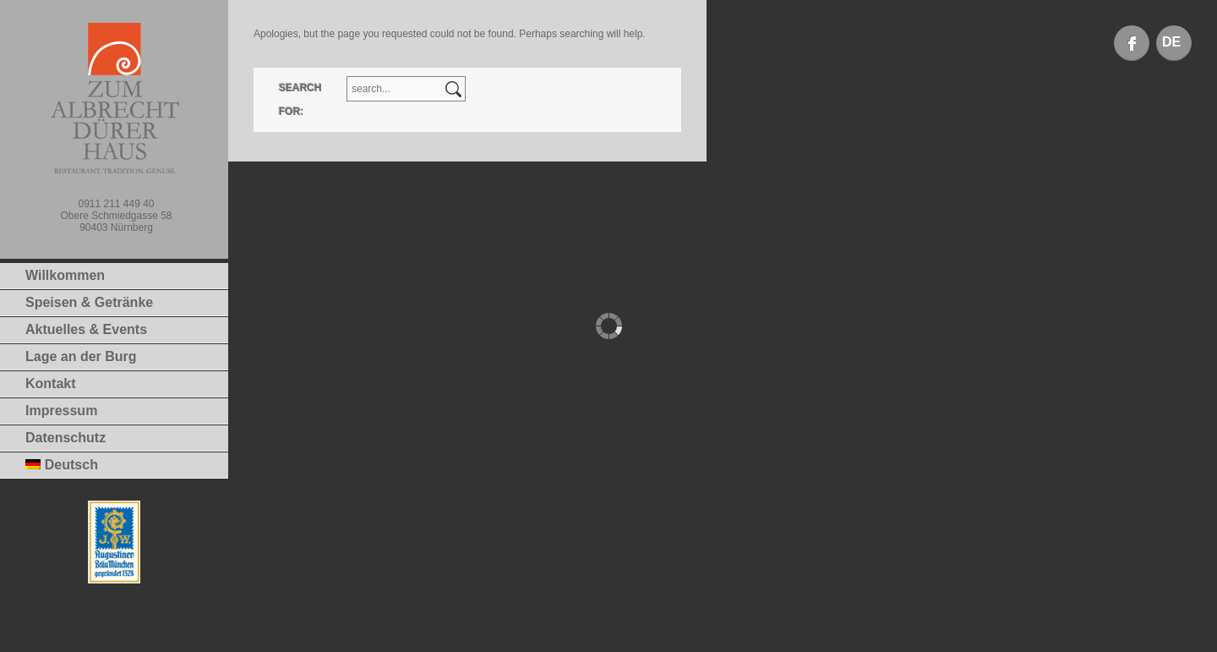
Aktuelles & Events (86, 329)
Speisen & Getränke (89, 302)
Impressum (61, 410)
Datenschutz (65, 437)
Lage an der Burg (81, 356)
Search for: (300, 100)
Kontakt (50, 383)
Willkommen (65, 275)
